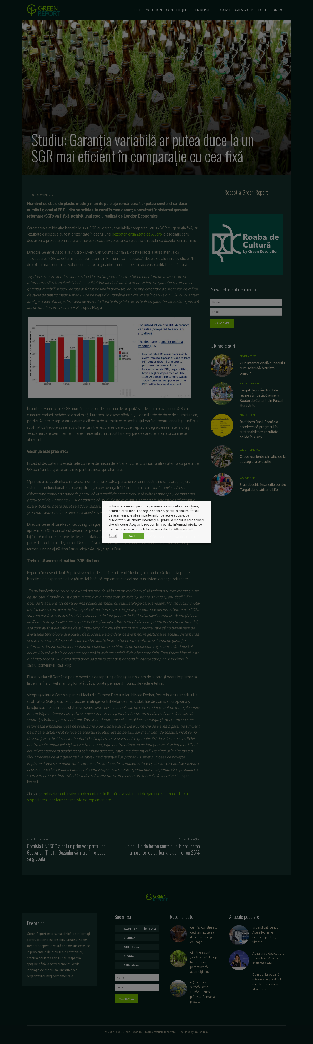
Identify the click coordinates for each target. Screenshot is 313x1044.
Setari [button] (113, 536)
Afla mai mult (183, 529)
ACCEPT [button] (134, 535)
